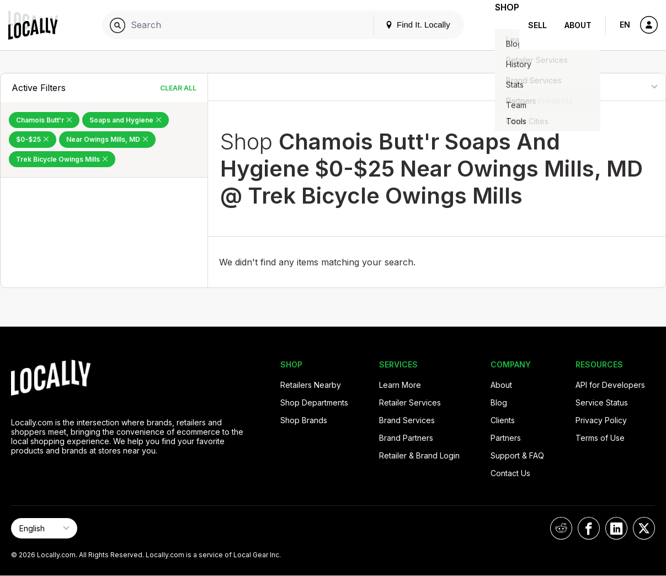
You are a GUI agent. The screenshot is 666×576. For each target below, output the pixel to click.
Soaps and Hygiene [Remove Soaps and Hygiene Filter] (125, 120)
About (578, 25)
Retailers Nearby (310, 385)
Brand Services (407, 420)
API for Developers (610, 385)
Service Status (602, 402)
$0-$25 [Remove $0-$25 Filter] (32, 139)
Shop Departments (314, 402)
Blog (499, 402)
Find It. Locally (402, 24)
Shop (499, 25)
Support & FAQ (517, 455)
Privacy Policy (601, 420)
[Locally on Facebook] (589, 528)
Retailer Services (410, 402)
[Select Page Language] (44, 528)
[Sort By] (611, 86)
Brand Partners (406, 437)
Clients (503, 420)
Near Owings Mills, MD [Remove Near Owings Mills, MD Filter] (107, 139)
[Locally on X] (644, 528)
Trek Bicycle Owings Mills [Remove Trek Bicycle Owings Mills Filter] (62, 159)
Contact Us (510, 473)
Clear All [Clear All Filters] (178, 88)
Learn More (400, 385)
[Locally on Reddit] (561, 528)
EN (625, 24)
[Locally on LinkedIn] (616, 528)
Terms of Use (600, 437)
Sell (537, 25)
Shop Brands (303, 420)
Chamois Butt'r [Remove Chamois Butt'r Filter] (44, 120)
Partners (506, 437)
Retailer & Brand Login (419, 455)
